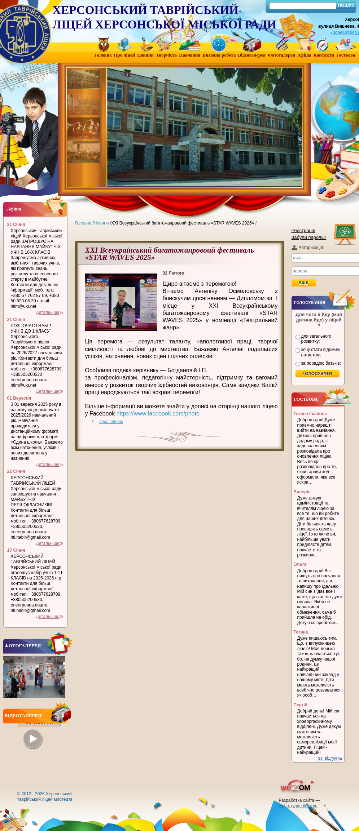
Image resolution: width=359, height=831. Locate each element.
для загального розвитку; (316, 339)
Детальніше (48, 312)
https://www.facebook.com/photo (157, 413)
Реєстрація (303, 230)
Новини (101, 223)
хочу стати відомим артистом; (320, 352)
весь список (111, 421)
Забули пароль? (309, 237)
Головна (83, 223)
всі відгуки (328, 758)
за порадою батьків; (321, 363)
